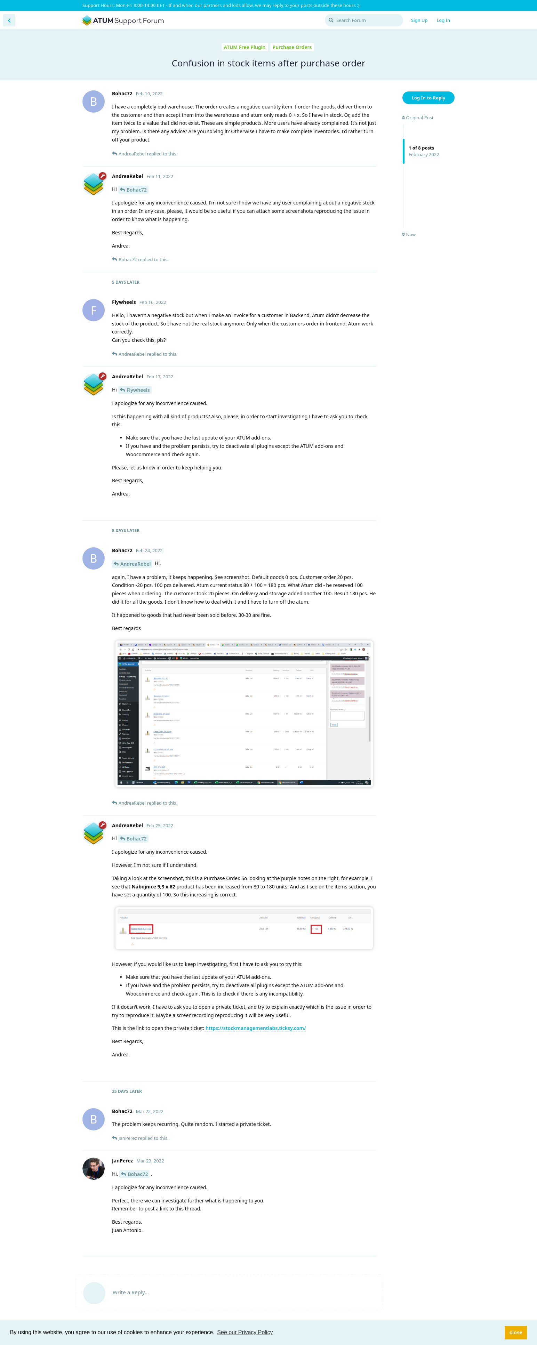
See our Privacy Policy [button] (245, 1332)
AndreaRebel (135, 564)
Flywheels (138, 390)
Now (409, 234)
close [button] (516, 1332)
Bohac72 (137, 189)
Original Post (417, 117)
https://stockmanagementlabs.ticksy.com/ (256, 1028)
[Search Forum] (364, 20)
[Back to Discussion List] (9, 20)
